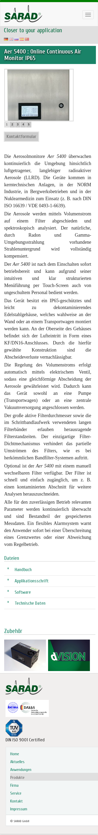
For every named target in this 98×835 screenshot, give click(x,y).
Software (23, 592)
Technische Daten (30, 603)
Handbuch (23, 569)
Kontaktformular (21, 136)
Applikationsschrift (32, 581)
